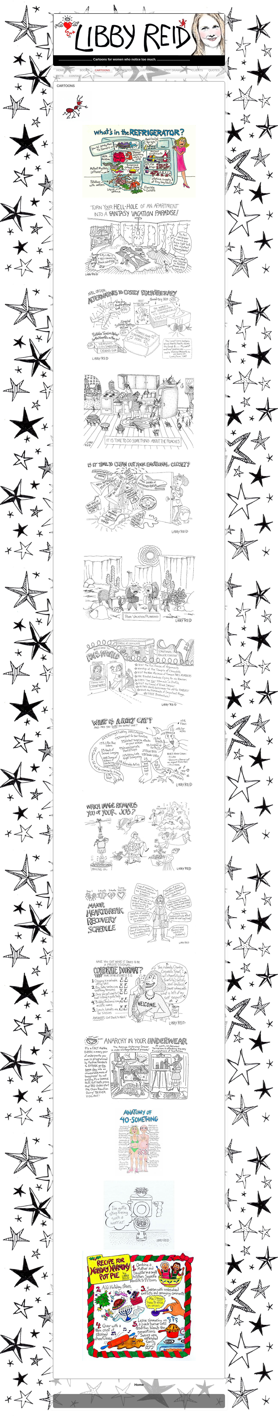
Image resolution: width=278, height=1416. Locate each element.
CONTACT (75, 75)
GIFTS (59, 75)
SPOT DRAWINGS (175, 70)
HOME (60, 70)
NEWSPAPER (123, 70)
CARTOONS (102, 70)
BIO (72, 70)
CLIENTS (197, 70)
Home (139, 1385)
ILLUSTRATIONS (148, 70)
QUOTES (214, 70)
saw (150, 1402)
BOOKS (84, 70)
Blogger (172, 1402)
